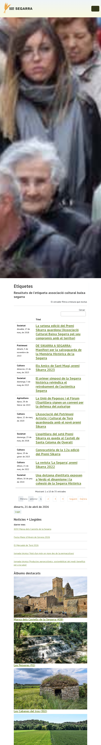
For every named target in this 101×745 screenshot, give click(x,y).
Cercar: (73, 312)
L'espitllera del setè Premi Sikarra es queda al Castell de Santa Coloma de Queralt (58, 438)
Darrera (81, 498)
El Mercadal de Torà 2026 (26, 545)
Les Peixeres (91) (24, 665)
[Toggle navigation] (95, 9)
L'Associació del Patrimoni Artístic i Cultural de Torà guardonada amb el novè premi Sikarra (58, 420)
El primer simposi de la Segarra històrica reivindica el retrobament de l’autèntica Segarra (58, 384)
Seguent (71, 498)
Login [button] (17, 512)
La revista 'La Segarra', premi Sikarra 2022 (56, 464)
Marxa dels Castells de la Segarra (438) (38, 619)
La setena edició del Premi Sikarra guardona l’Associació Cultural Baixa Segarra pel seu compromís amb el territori (58, 332)
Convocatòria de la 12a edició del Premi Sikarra (57, 452)
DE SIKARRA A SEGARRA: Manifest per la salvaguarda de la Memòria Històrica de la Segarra (59, 351)
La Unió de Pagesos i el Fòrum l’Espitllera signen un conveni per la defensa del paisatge (60, 402)
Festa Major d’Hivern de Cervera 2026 (32, 537)
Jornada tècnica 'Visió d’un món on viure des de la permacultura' (44, 553)
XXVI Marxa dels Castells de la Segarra (32, 529)
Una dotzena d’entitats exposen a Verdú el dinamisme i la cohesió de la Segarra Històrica (59, 479)
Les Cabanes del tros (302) (30, 711)
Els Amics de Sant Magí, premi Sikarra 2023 (58, 367)
